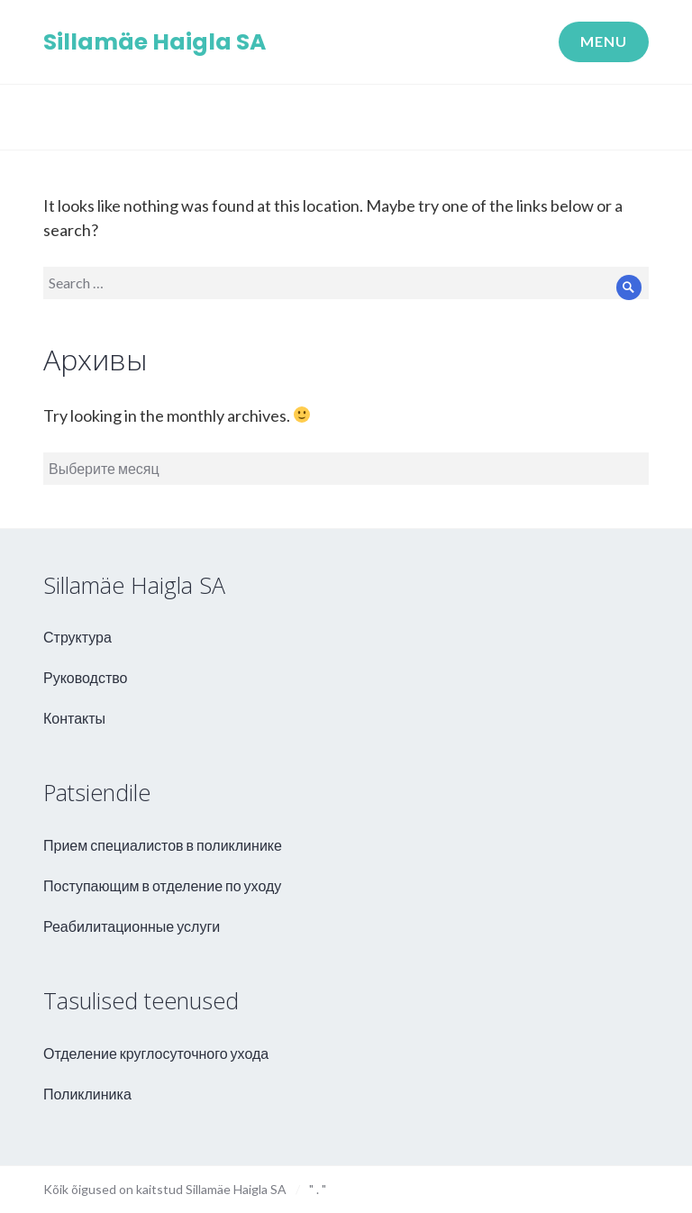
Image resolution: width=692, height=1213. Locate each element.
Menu (603, 41)
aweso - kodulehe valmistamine (626, 1186)
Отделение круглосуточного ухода (156, 1053)
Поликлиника (87, 1093)
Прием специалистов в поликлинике (162, 844)
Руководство (85, 677)
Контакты (74, 717)
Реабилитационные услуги (131, 926)
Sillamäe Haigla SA (154, 42)
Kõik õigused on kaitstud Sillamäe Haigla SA (165, 1189)
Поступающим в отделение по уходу (162, 885)
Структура (77, 636)
